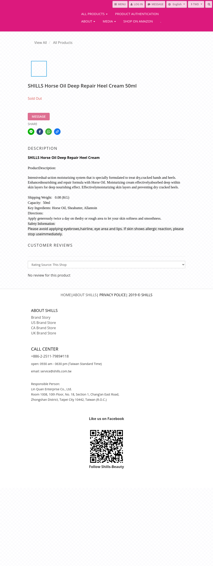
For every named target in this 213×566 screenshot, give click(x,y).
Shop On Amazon (138, 21)
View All (40, 42)
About (88, 21)
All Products (94, 14)
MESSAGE (38, 116)
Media (109, 21)
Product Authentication (137, 14)
